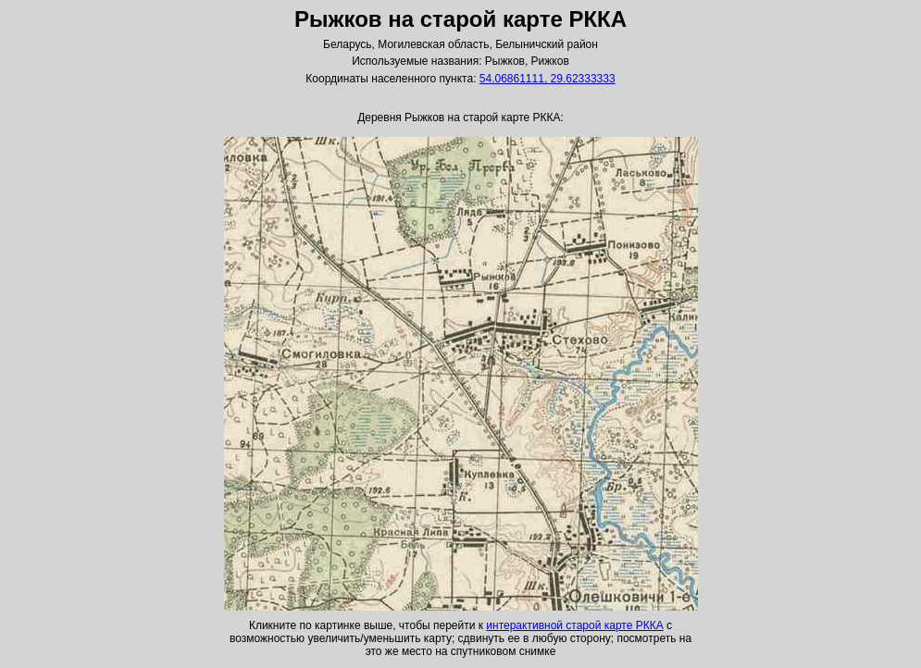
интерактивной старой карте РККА (574, 625)
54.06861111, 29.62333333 (547, 78)
